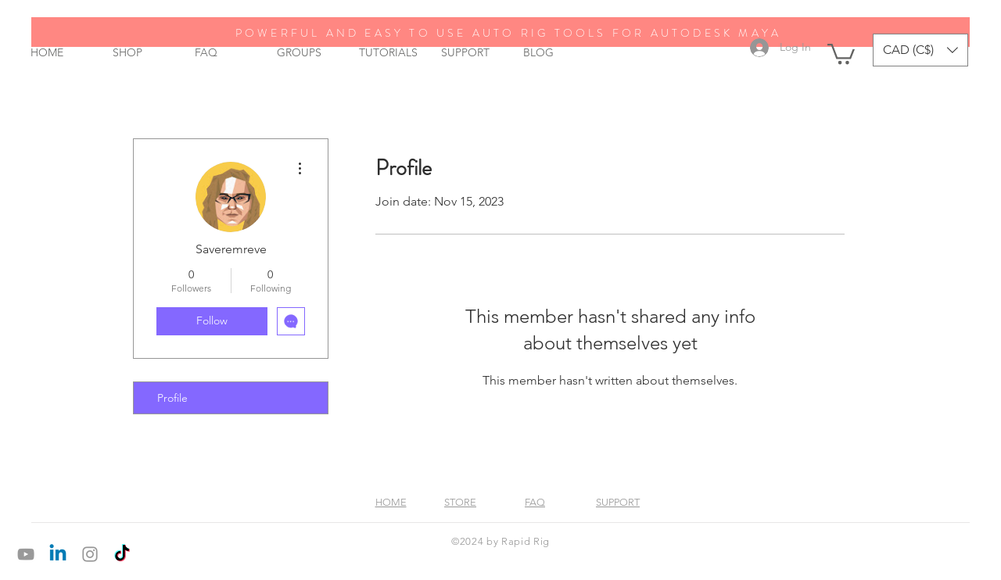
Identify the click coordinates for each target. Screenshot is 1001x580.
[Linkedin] (58, 554)
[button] (841, 52)
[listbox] (920, 50)
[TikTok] (122, 554)
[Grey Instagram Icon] (90, 554)
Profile (172, 398)
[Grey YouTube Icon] (26, 554)
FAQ (535, 502)
